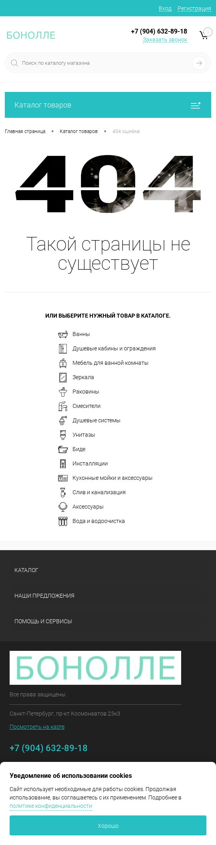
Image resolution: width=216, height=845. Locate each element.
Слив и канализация (92, 492)
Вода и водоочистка (91, 521)
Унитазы (76, 435)
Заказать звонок (165, 39)
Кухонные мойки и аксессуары (105, 478)
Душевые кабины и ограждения (107, 349)
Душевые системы (89, 420)
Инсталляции (83, 464)
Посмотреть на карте (37, 727)
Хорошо (108, 826)
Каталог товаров (108, 105)
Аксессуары (81, 507)
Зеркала (76, 377)
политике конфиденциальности (51, 806)
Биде (71, 449)
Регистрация (194, 8)
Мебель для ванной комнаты (103, 363)
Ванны (74, 334)
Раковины (78, 392)
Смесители (79, 406)
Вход (165, 8)
